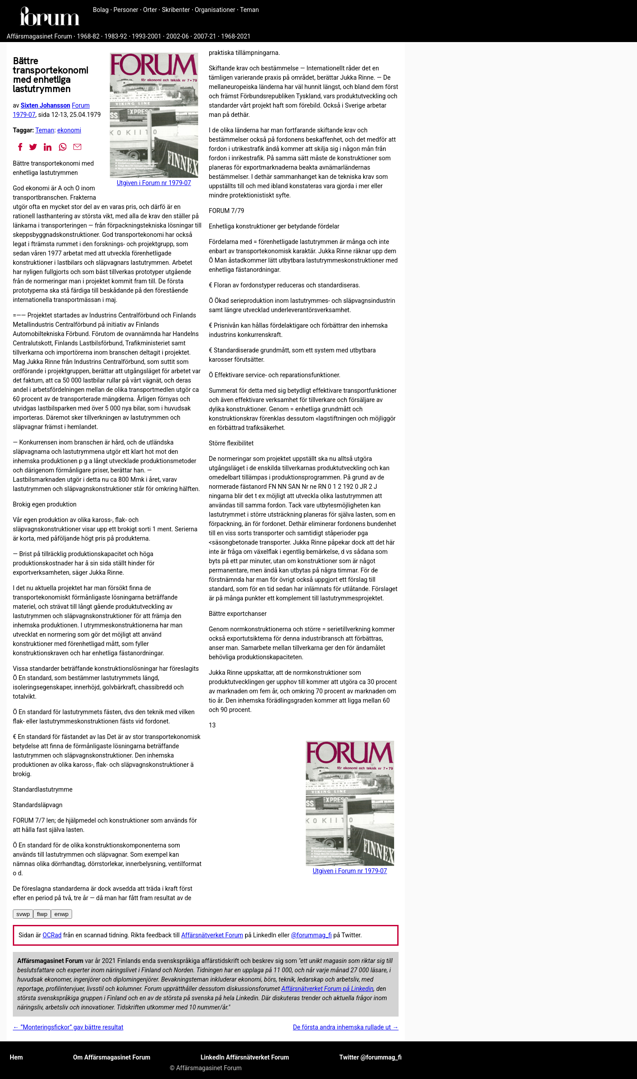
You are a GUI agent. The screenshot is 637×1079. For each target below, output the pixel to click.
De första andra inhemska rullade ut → (346, 1027)
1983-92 (115, 36)
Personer (126, 9)
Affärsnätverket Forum (212, 935)
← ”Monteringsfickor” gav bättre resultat (68, 1027)
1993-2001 (146, 36)
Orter (150, 9)
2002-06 (177, 36)
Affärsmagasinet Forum (39, 36)
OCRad (51, 935)
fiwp (42, 914)
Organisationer (215, 9)
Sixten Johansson (45, 105)
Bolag (101, 9)
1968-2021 (236, 36)
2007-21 (205, 36)
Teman (249, 9)
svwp (23, 914)
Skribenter (176, 9)
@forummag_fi (311, 935)
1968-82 (88, 36)
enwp (61, 914)
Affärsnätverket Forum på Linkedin (327, 988)
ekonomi (69, 130)
